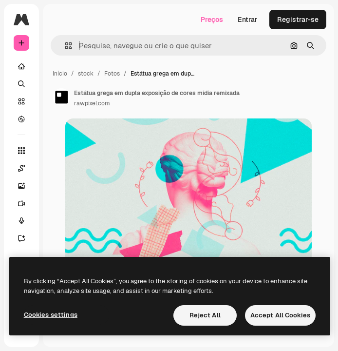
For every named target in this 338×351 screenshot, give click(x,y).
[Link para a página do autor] (61, 97)
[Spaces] (26, 168)
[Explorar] (21, 119)
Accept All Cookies (280, 315)
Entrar (248, 19)
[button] (64, 45)
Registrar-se (298, 19)
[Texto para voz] (26, 221)
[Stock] (21, 101)
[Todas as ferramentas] (21, 150)
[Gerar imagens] (26, 186)
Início (60, 74)
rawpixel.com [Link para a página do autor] (92, 103)
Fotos (112, 74)
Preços (212, 19)
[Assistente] (26, 238)
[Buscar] (21, 84)
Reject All (205, 315)
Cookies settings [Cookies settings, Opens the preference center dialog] (50, 315)
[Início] (21, 66)
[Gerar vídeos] (26, 203)
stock (86, 74)
